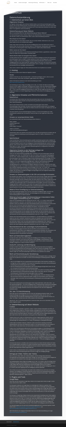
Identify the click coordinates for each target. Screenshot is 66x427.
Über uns (49, 2)
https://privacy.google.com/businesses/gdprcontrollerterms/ (28, 403)
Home (15, 2)
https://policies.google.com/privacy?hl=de (18, 408)
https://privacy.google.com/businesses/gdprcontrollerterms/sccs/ (23, 404)
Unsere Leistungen (23, 2)
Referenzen (41, 2)
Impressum (9, 421)
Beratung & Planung (33, 2)
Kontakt (55, 2)
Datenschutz (16, 421)
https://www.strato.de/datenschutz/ (17, 78)
